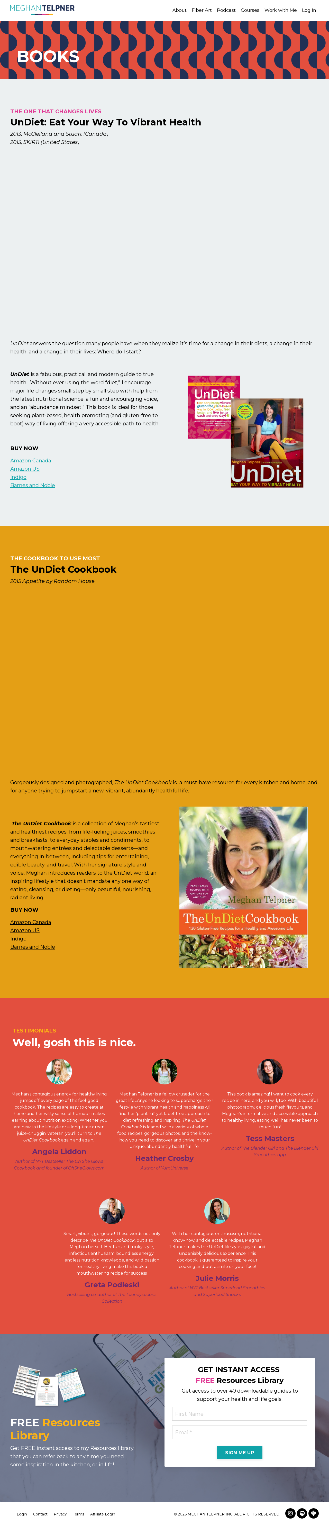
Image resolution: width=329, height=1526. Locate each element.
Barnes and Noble (32, 485)
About (179, 10)
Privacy (60, 1514)
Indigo (18, 477)
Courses (250, 10)
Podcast (226, 10)
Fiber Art (202, 10)
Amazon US (25, 469)
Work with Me (280, 10)
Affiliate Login (102, 1514)
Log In (309, 10)
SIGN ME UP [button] (239, 1453)
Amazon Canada (30, 461)
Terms (78, 1514)
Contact (40, 1514)
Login (22, 1514)
